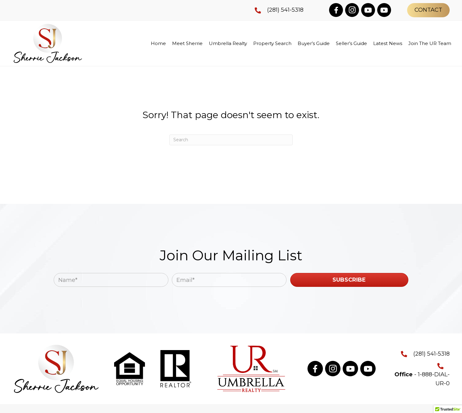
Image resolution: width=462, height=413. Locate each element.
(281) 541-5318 (285, 9)
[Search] (231, 139)
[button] (336, 10)
